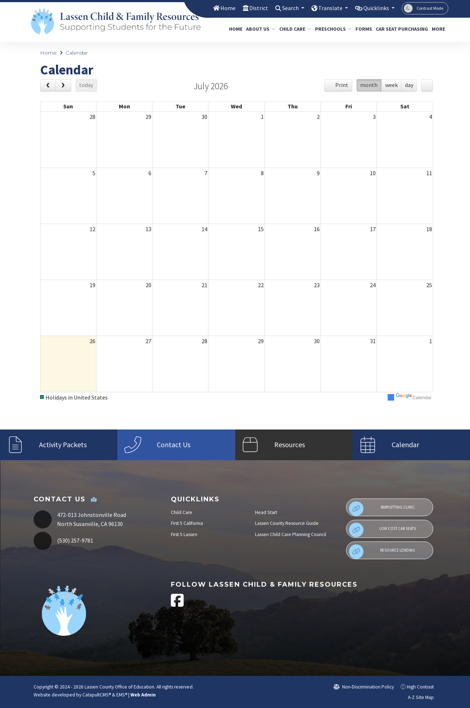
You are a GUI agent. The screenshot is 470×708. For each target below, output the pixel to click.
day (409, 84)
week (391, 84)
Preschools (331, 29)
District (251, 8)
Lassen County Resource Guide (287, 523)
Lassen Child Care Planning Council (290, 534)
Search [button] (284, 8)
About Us (259, 29)
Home (220, 8)
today (86, 84)
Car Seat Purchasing (399, 29)
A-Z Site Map (417, 697)
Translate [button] (327, 8)
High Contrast (420, 687)
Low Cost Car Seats (382, 530)
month (369, 84)
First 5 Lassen (184, 534)
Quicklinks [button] (375, 8)
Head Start (266, 512)
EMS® (121, 695)
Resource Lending (382, 551)
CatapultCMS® (96, 695)
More (439, 29)
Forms (362, 29)
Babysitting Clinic (382, 508)
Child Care (293, 29)
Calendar (77, 52)
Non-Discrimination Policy (363, 687)
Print (341, 84)
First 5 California (187, 523)
